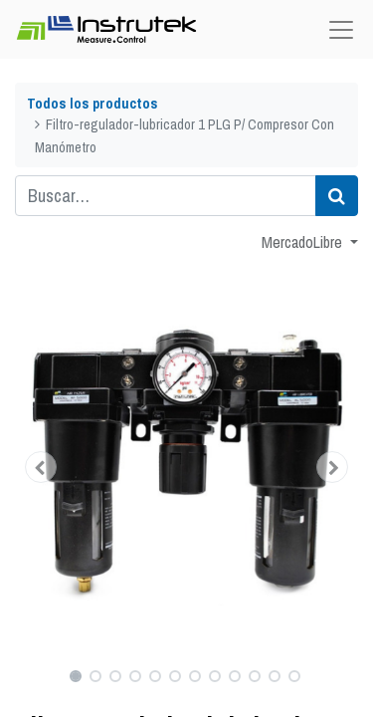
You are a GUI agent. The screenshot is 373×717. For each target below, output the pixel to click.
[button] (41, 467)
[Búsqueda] (336, 195)
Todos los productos (92, 103)
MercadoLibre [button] (304, 242)
